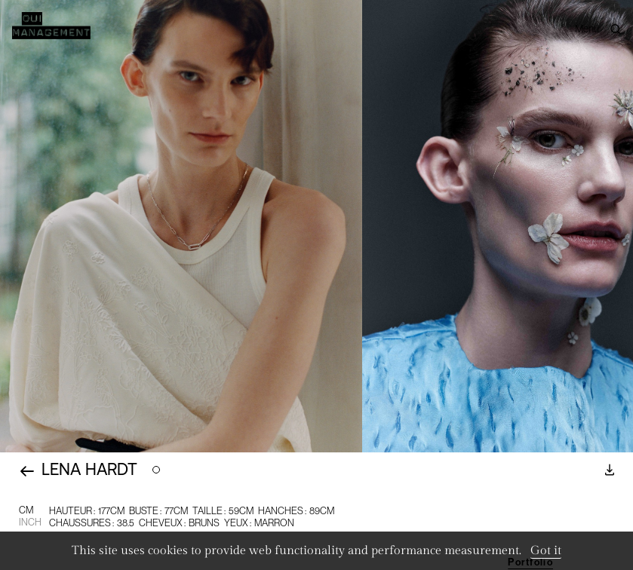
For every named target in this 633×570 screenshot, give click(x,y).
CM (26, 510)
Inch (30, 522)
